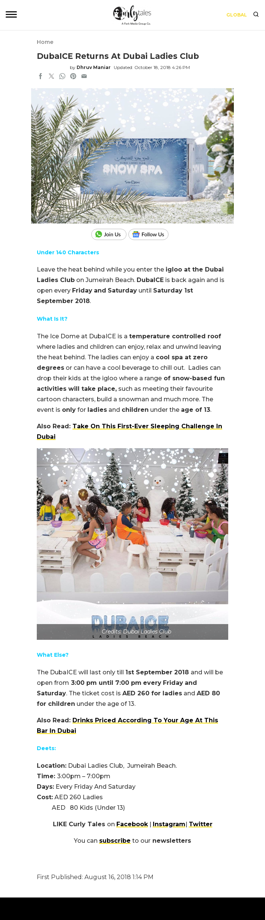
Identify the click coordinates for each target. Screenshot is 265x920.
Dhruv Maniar (94, 67)
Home (45, 42)
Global (236, 15)
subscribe (115, 840)
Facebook (132, 824)
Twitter (200, 824)
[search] (256, 15)
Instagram (169, 824)
